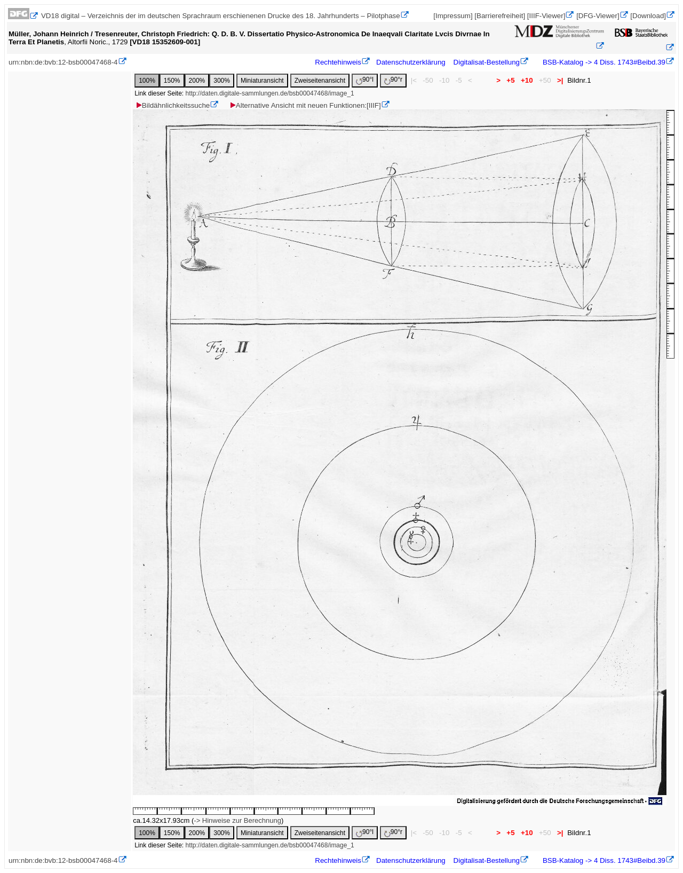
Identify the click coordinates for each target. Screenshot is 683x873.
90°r (393, 80)
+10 (527, 80)
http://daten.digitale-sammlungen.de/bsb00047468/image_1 (270, 93)
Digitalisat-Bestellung (487, 62)
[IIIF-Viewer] (546, 16)
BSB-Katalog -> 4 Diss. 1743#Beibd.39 (603, 62)
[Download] (648, 16)
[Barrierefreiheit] (499, 16)
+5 (511, 80)
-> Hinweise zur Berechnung (237, 820)
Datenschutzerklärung (411, 62)
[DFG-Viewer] (597, 16)
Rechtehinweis (338, 62)
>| (560, 80)
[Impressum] (452, 16)
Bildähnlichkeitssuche (172, 105)
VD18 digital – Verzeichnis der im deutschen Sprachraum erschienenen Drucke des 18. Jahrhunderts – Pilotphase (220, 16)
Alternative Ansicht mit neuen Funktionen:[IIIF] (305, 105)
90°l (365, 80)
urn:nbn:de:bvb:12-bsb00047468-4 (63, 62)
